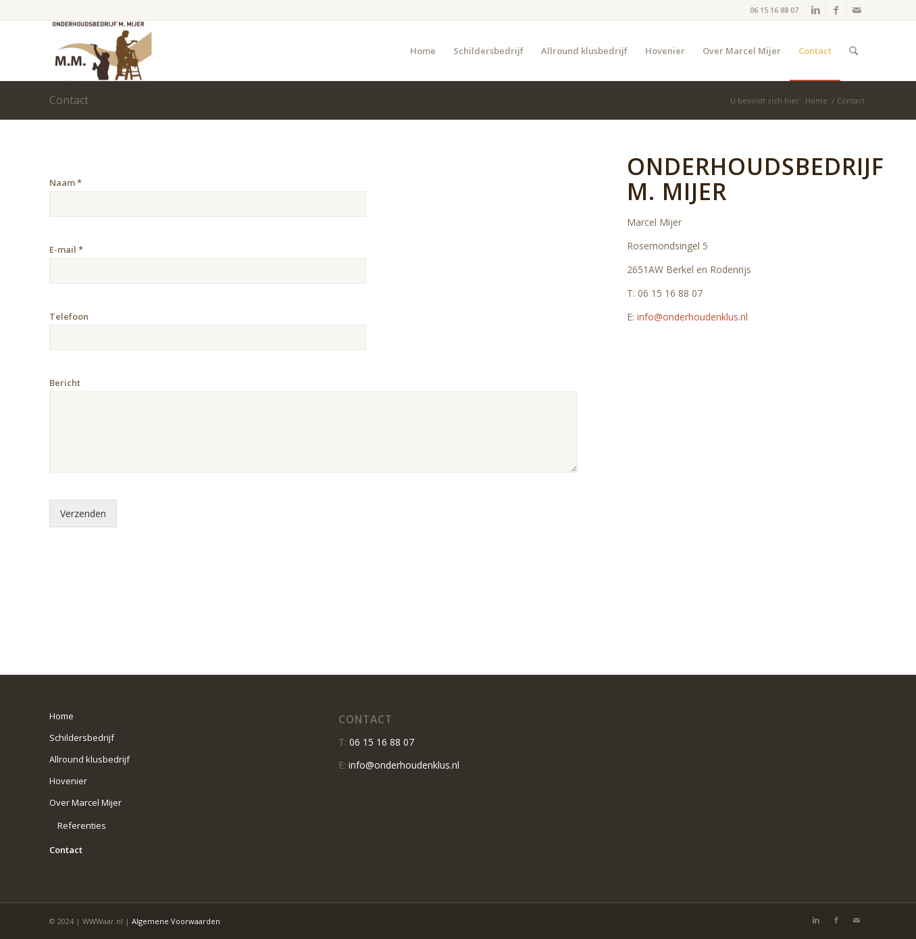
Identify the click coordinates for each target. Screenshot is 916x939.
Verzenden (83, 513)
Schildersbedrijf (81, 737)
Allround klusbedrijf (89, 759)
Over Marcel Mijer (85, 802)
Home (816, 100)
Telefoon (68, 316)
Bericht (64, 383)
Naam (65, 183)
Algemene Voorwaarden (176, 921)
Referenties (81, 825)
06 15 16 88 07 (774, 10)
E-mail (66, 250)
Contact (68, 100)
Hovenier (68, 781)
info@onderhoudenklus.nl (692, 316)
